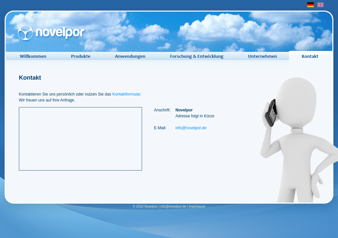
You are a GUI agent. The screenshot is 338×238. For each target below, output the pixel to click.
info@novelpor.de (191, 128)
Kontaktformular (126, 94)
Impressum (197, 206)
